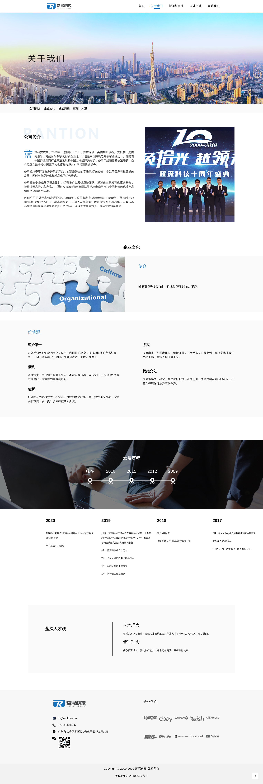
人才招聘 (195, 6)
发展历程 (64, 108)
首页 (142, 6)
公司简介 (35, 108)
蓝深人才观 (80, 108)
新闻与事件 (176, 6)
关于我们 (157, 6)
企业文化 (49, 108)
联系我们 (213, 6)
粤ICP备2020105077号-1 (131, 776)
